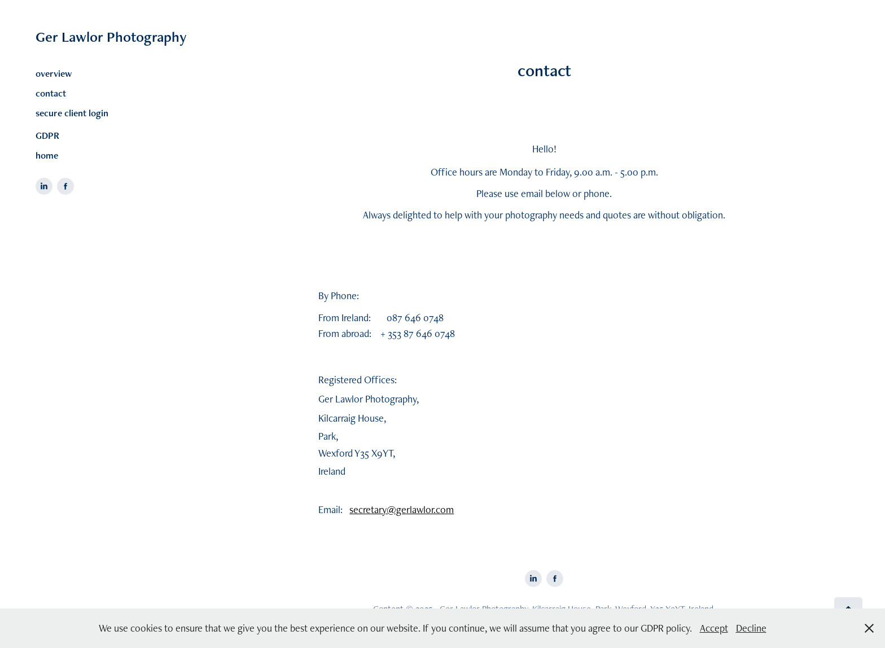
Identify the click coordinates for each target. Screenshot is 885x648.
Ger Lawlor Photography (111, 36)
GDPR (47, 135)
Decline (751, 627)
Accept (714, 627)
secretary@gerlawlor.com (401, 509)
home (47, 155)
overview (54, 73)
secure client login (72, 113)
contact (51, 93)
